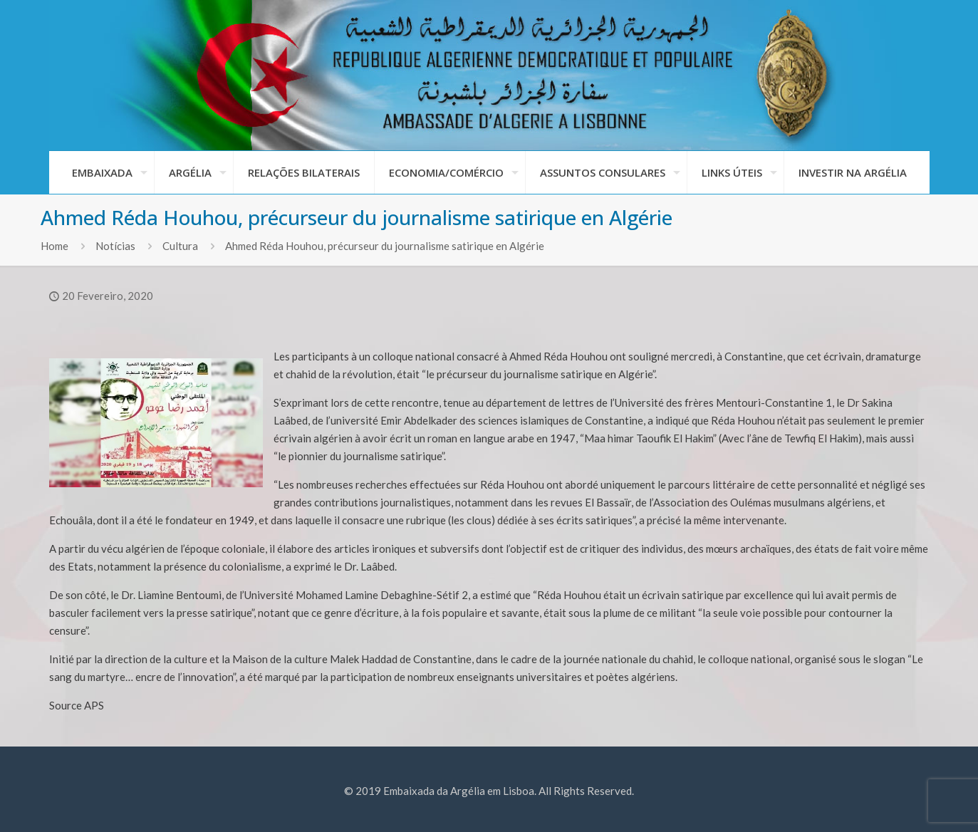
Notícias (115, 245)
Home (54, 245)
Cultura (180, 245)
